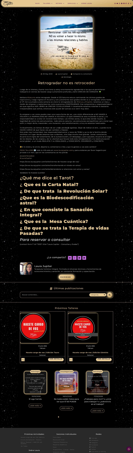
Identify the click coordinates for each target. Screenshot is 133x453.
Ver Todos (24, 446)
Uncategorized (66, 371)
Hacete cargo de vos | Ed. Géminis (33, 437)
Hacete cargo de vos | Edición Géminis (90, 353)
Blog (37, 3)
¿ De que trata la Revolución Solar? (64, 191)
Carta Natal (57, 437)
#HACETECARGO (27, 156)
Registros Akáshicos (60, 445)
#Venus (80, 102)
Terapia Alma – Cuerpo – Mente (63, 449)
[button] (70, 258)
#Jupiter (88, 102)
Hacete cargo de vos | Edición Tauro (42, 353)
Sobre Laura (86, 3)
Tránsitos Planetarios (60, 442)
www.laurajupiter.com (63, 150)
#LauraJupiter (26, 158)
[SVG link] (8, 3)
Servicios (73, 3)
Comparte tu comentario (82, 74)
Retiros (60, 3)
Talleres (47, 3)
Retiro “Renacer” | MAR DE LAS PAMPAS (31, 443)
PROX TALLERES (27, 150)
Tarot (55, 447)
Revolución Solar (59, 440)
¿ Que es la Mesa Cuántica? (54, 221)
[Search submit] (109, 294)
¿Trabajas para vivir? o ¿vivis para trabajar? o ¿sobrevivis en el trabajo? (97, 401)
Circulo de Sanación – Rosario (31, 440)
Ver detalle (56, 359)
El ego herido (35, 399)
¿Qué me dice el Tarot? (47, 177)
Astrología (67, 77)
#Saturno (31, 97)
